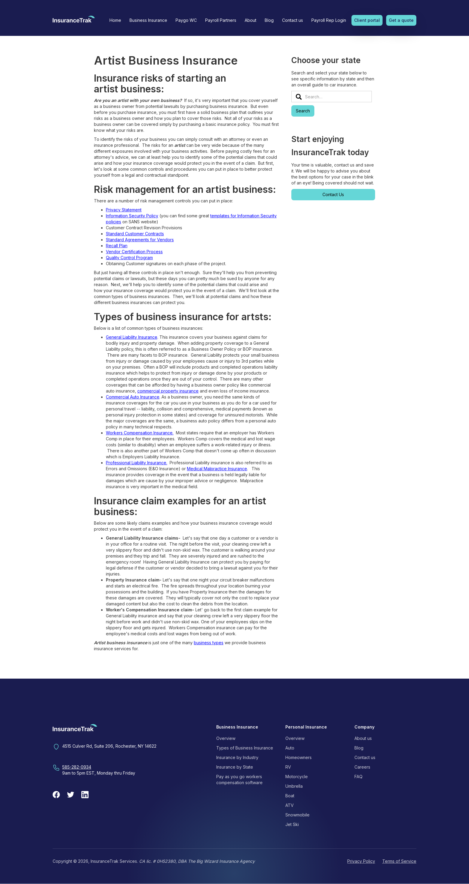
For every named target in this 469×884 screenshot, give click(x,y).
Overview (225, 738)
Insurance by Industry (237, 757)
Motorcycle (296, 776)
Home (115, 20)
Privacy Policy (361, 861)
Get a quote (401, 20)
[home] (74, 21)
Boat (289, 795)
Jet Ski (292, 824)
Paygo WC (186, 20)
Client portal (367, 20)
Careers (362, 767)
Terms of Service (399, 861)
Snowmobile (297, 814)
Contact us (292, 20)
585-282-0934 (76, 767)
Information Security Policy (132, 215)
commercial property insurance (168, 390)
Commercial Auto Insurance (132, 396)
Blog (269, 20)
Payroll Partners (220, 20)
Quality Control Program (129, 257)
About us (363, 738)
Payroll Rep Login (328, 20)
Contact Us (333, 194)
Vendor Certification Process (134, 251)
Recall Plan (116, 245)
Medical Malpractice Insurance (217, 468)
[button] (148, 20)
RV (288, 767)
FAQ (358, 776)
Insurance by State (234, 767)
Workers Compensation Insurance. (139, 432)
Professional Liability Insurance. (136, 462)
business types (208, 642)
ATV (289, 805)
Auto (289, 747)
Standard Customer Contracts (135, 233)
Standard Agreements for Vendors (140, 239)
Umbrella (294, 786)
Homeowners (298, 757)
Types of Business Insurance (244, 747)
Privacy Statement (123, 209)
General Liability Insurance (131, 337)
